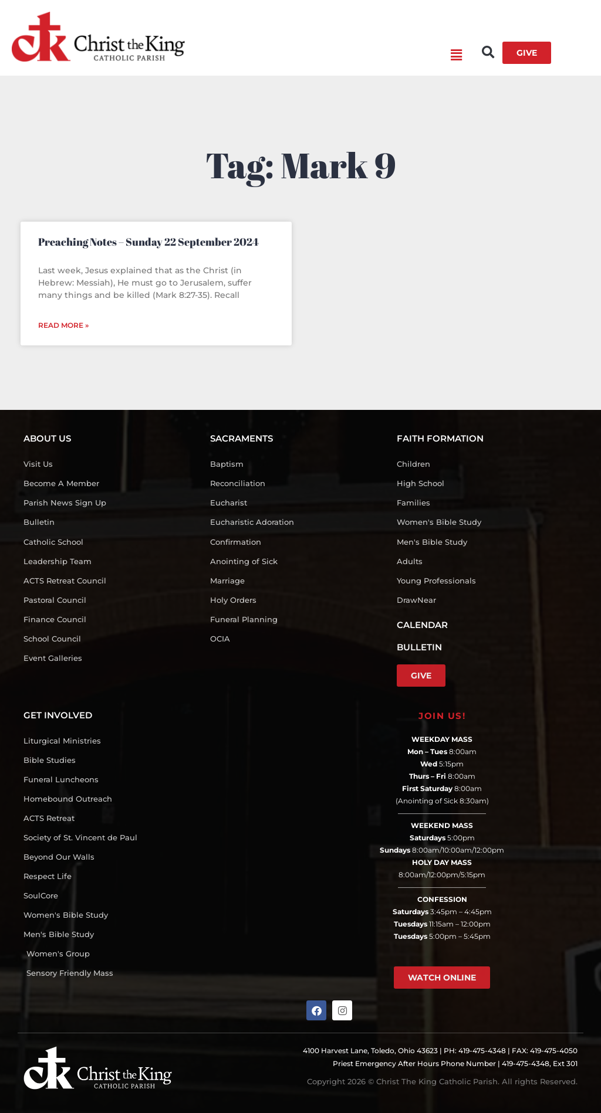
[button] (323, 55)
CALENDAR (422, 624)
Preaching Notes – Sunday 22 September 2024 (148, 242)
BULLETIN (419, 647)
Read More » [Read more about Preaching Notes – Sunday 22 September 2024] (63, 325)
